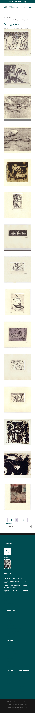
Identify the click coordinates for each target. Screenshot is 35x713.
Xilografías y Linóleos (13, 651)
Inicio (5, 17)
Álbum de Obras (11, 636)
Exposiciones (11, 658)
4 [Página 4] (18, 520)
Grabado (10, 20)
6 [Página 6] (23, 520)
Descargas (22, 691)
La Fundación (24, 671)
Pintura (9, 618)
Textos (9, 661)
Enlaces (21, 686)
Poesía (9, 678)
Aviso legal (7, 594)
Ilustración (10, 623)
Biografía (9, 615)
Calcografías (18, 20)
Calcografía (10, 648)
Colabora (21, 688)
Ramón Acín (22, 675)
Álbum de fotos (11, 633)
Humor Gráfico (11, 626)
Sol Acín (21, 681)
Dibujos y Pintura (12, 653)
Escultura (9, 620)
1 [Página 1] (11, 520)
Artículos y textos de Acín (14, 628)
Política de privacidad (10, 603)
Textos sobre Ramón (13, 631)
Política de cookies (9, 597)
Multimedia (22, 683)
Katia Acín (10, 640)
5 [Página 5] (21, 520)
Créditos (6, 600)
